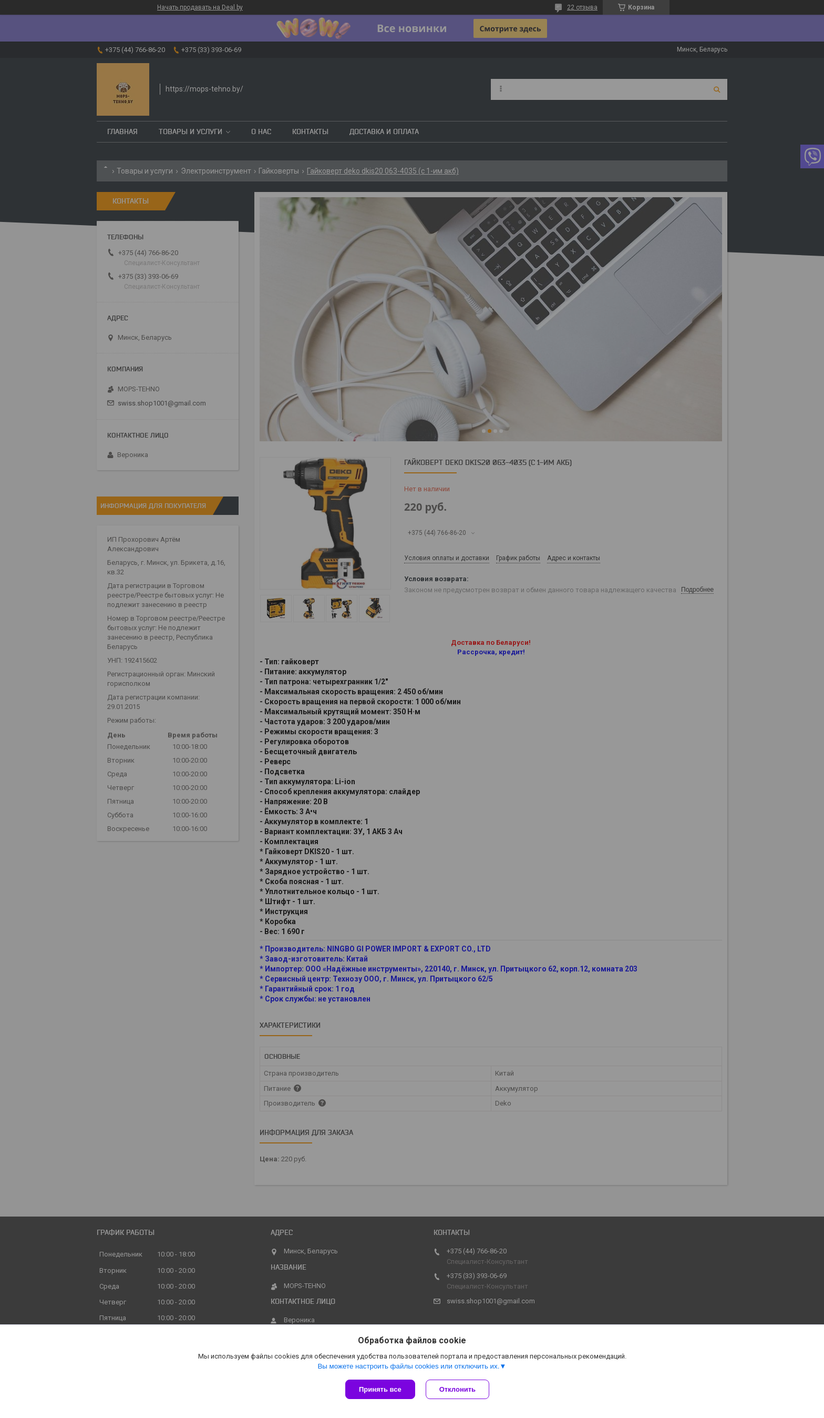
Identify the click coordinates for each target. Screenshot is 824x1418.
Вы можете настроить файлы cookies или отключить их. (408, 1366)
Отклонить (457, 1389)
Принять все (380, 1389)
